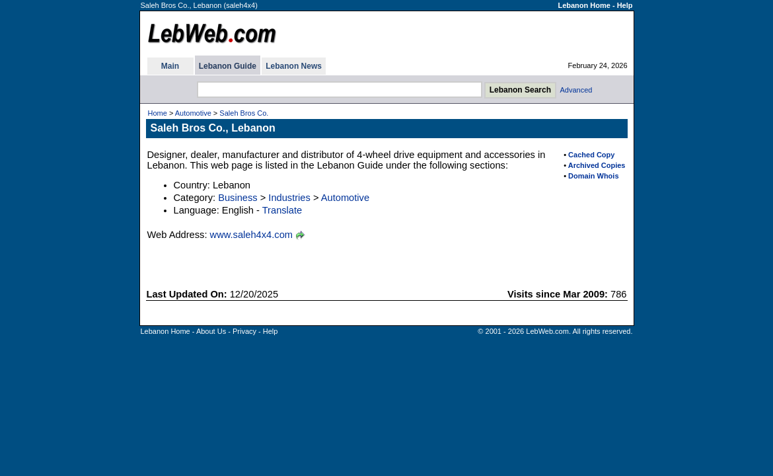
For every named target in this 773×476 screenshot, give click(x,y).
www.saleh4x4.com (251, 234)
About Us (211, 331)
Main (170, 66)
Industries (289, 197)
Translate (282, 210)
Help (625, 5)
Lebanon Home (584, 5)
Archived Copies (597, 165)
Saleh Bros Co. (243, 113)
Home (157, 113)
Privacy (244, 331)
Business (237, 197)
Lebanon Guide (227, 66)
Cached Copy (591, 155)
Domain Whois (593, 176)
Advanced (576, 90)
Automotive (193, 113)
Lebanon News (294, 66)
